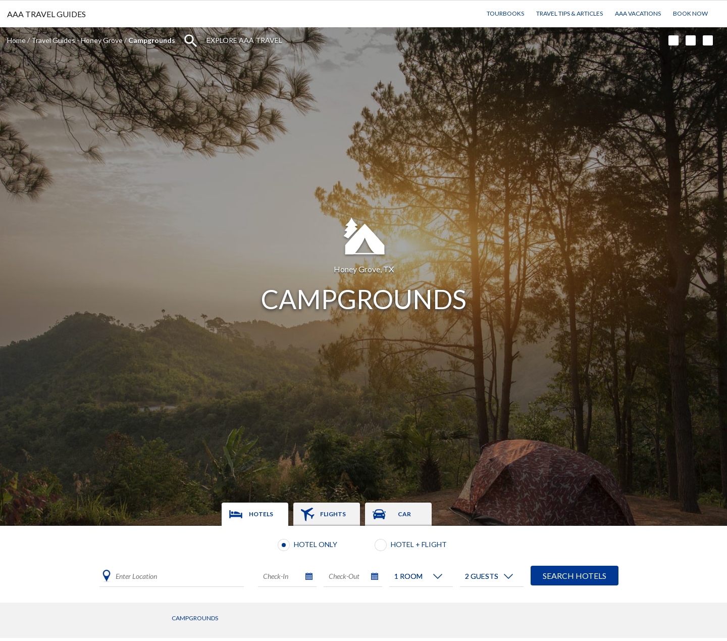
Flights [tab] (333, 514)
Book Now (690, 13)
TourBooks (505, 13)
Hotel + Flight (419, 544)
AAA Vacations (638, 13)
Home (16, 40)
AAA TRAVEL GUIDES (46, 14)
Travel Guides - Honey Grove (77, 40)
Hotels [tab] (261, 514)
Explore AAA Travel (244, 40)
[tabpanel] (363, 564)
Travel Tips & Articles (569, 13)
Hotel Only (315, 544)
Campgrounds (195, 618)
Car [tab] (404, 514)
